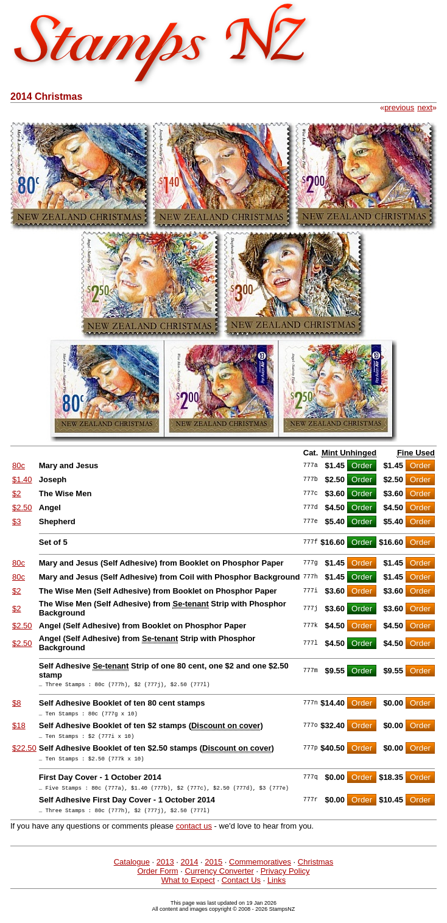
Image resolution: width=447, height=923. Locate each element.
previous (399, 107)
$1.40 (22, 479)
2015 (213, 872)
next (424, 107)
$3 (16, 521)
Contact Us (241, 891)
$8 (16, 704)
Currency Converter (219, 881)
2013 (165, 872)
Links (276, 891)
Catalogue (132, 872)
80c (18, 465)
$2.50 (22, 507)
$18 (19, 729)
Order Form (157, 881)
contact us (194, 836)
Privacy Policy (285, 881)
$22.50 (24, 753)
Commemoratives (260, 872)
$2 (16, 493)
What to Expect (188, 891)
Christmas (316, 872)
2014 (190, 872)
